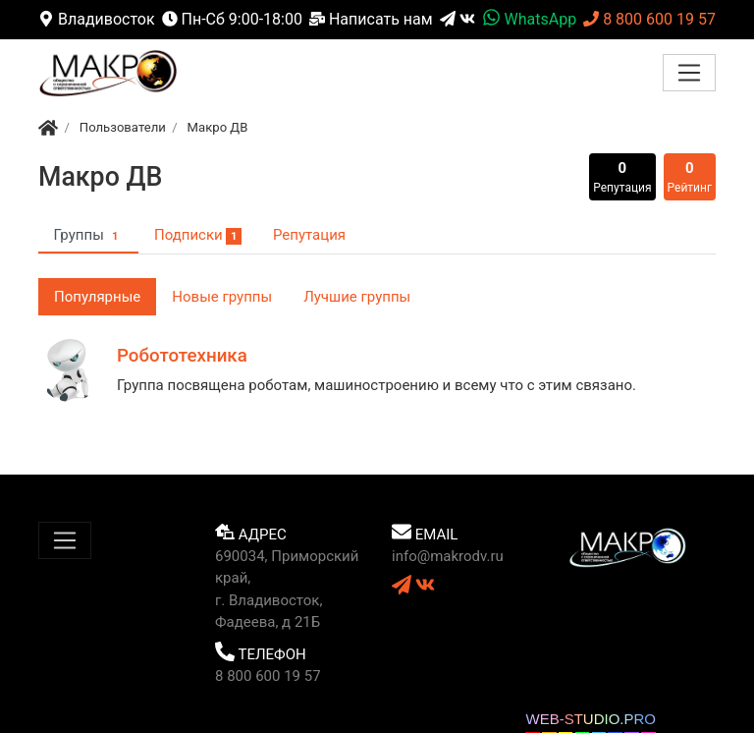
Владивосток (96, 19)
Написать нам (371, 19)
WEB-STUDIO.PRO (590, 718)
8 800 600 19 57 (649, 19)
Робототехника (182, 355)
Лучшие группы (356, 297)
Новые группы (222, 297)
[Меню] (689, 72)
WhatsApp (529, 18)
